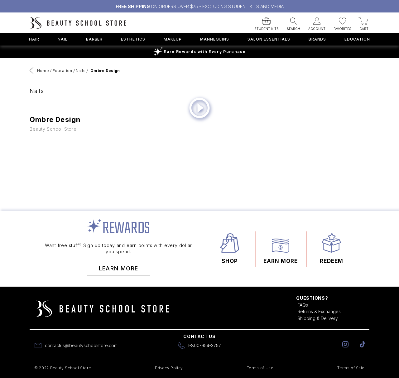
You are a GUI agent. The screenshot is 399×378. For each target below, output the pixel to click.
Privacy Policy (169, 368)
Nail (63, 39)
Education (357, 39)
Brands (317, 39)
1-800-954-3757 (204, 345)
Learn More (118, 268)
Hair (34, 39)
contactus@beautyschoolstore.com (81, 345)
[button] (266, 22)
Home (43, 70)
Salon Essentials (269, 39)
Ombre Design (105, 70)
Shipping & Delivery (317, 318)
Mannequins (214, 39)
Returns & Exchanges (319, 311)
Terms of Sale (351, 368)
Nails (80, 70)
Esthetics (133, 39)
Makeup (173, 39)
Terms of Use (260, 368)
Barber (94, 39)
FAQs (302, 305)
